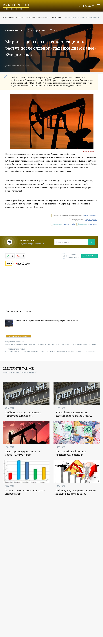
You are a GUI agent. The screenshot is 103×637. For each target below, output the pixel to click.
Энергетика (56, 18)
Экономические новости (37, 18)
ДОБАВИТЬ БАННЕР (18, 336)
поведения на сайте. (68, 224)
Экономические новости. (13, 18)
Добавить (70, 256)
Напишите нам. (92, 224)
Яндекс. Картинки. (91, 220)
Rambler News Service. (90, 215)
